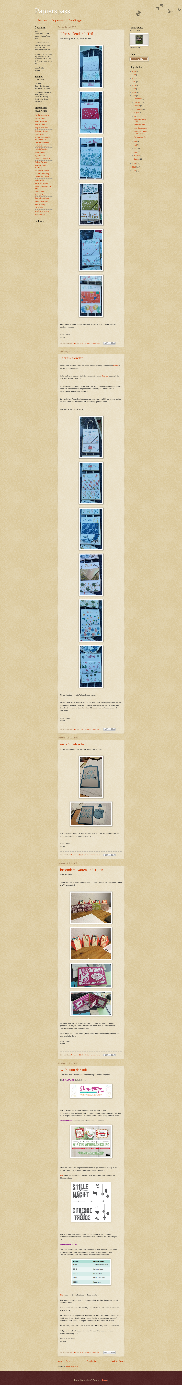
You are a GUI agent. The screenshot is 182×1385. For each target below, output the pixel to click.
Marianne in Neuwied (42, 170)
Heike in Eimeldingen (42, 146)
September (138, 109)
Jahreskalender (71, 358)
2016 (134, 163)
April (136, 149)
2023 (134, 75)
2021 (134, 82)
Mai (135, 145)
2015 (134, 167)
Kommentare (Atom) (73, 1366)
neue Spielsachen (73, 744)
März (136, 152)
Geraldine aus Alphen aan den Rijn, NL (42, 138)
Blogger (104, 1380)
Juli (135, 116)
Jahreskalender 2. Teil (76, 34)
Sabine (116, 366)
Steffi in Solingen (41, 204)
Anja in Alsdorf (40, 118)
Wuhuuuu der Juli (73, 1070)
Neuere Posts (64, 1361)
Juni (135, 142)
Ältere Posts (118, 1361)
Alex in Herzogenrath (42, 115)
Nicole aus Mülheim (42, 183)
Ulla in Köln (39, 208)
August (137, 113)
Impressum (58, 20)
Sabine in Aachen (41, 195)
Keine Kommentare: (92, 343)
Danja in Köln (39, 134)
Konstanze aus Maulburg (40, 166)
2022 (134, 78)
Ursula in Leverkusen (42, 211)
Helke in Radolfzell (41, 149)
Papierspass (52, 11)
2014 (134, 171)
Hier (61, 1175)
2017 (134, 96)
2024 (134, 71)
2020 (134, 85)
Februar (137, 155)
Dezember (138, 99)
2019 (134, 89)
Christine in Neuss (41, 131)
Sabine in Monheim (42, 198)
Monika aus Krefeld (42, 177)
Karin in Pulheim (41, 162)
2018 (134, 92)
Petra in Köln (39, 192)
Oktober (137, 106)
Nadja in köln (39, 180)
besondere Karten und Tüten (81, 870)
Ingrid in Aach (40, 155)
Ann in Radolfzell (41, 121)
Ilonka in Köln (39, 152)
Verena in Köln (40, 214)
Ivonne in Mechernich (42, 159)
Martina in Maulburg (42, 174)
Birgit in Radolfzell (41, 128)
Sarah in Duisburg (41, 201)
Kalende (105, 376)
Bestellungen (75, 20)
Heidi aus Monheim (42, 143)
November (138, 102)
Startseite (42, 20)
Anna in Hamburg (41, 125)
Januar (136, 159)
